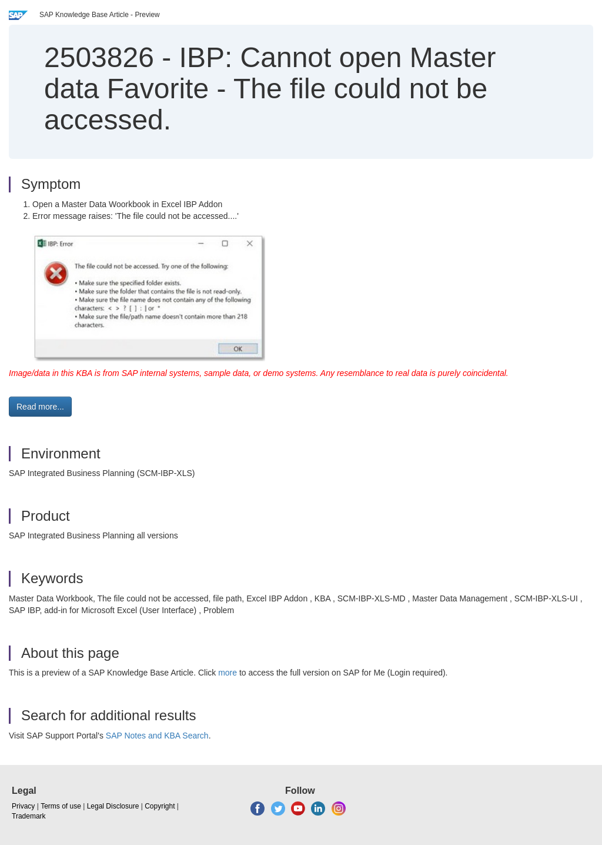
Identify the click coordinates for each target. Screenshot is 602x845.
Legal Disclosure (113, 806)
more (227, 672)
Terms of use (61, 806)
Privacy (23, 806)
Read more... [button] (40, 406)
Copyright (160, 806)
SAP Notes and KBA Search (157, 735)
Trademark (29, 816)
